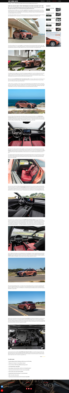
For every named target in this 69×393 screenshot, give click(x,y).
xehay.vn (43, 356)
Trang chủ (27, 384)
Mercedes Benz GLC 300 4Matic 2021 (49, 29)
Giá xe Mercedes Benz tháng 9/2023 (14, 366)
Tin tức (13, 3)
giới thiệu (48, 1)
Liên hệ (41, 384)
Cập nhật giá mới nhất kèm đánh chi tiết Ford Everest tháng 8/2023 (19, 376)
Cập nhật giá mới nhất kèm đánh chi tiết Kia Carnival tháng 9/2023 (19, 369)
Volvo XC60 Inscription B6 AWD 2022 (50, 13)
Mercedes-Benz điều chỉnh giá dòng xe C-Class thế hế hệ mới (18, 373)
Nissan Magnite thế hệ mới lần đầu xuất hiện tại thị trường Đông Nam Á (20, 368)
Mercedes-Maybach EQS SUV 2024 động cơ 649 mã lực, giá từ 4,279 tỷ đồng (20, 361)
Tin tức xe (36, 384)
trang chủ (42, 1)
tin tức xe (54, 1)
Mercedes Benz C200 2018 (50, 8)
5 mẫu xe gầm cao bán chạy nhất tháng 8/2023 (16, 371)
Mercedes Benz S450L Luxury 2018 (50, 23)
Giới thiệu (32, 384)
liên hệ (59, 1)
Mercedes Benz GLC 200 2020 (50, 18)
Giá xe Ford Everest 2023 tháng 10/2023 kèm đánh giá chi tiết (18, 364)
